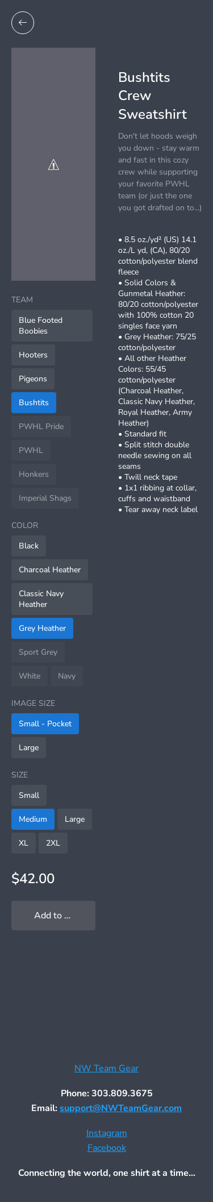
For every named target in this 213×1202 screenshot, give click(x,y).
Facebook (106, 1148)
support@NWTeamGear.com (121, 1108)
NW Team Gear (106, 1068)
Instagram (106, 1133)
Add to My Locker (64, 915)
